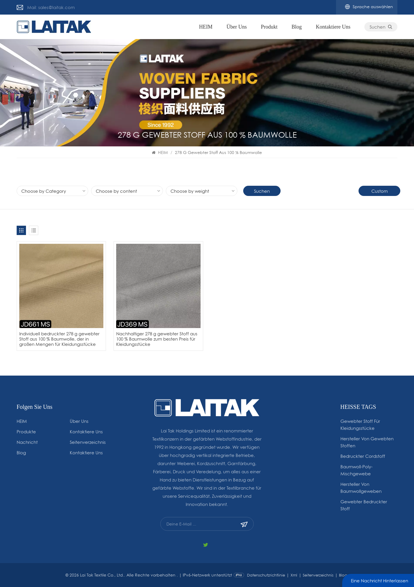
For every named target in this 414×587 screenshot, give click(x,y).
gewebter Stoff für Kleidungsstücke (360, 424)
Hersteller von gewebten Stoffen (367, 442)
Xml (294, 575)
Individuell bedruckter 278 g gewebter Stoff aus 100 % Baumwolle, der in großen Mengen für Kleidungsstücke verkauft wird (59, 339)
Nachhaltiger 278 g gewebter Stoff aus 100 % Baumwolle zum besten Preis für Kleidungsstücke (156, 339)
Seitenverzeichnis (88, 442)
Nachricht (27, 442)
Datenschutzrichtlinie (266, 575)
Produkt (269, 27)
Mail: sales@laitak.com (51, 7)
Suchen (381, 26)
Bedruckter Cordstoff (362, 456)
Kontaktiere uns (333, 27)
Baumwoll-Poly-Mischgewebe (356, 470)
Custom (379, 191)
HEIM (206, 27)
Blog (297, 27)
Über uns (237, 27)
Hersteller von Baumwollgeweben (361, 487)
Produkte (26, 431)
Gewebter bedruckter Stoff (363, 505)
